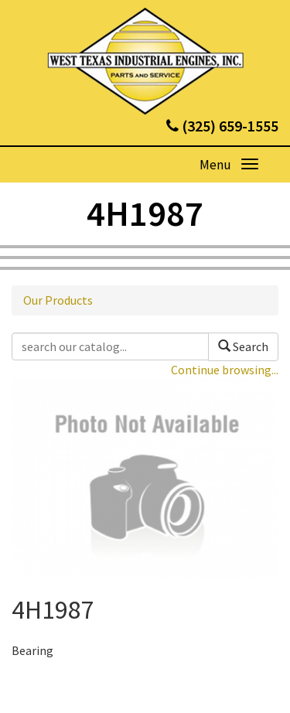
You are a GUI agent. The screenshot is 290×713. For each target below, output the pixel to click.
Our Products (58, 300)
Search (243, 346)
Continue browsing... (224, 369)
